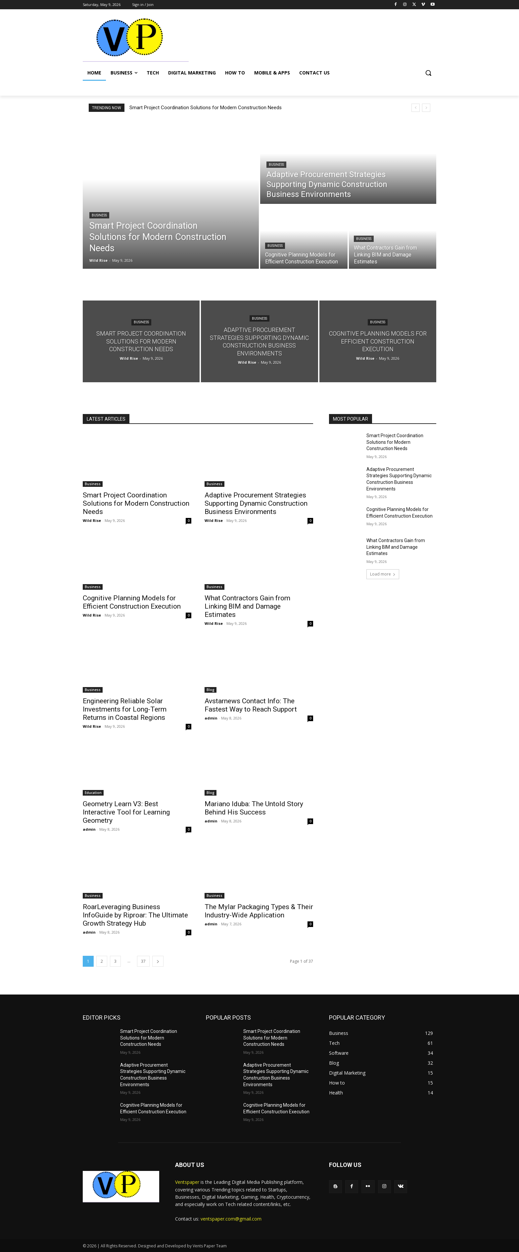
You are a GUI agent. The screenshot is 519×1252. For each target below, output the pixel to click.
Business (99, 215)
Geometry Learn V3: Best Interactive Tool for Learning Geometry (126, 812)
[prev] (415, 108)
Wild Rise (92, 520)
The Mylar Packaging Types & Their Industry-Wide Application (259, 911)
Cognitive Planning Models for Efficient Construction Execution (132, 602)
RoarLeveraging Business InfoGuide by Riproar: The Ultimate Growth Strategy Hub (135, 915)
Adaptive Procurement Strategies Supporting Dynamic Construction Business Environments (256, 503)
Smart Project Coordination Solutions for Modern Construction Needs (205, 108)
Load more (383, 574)
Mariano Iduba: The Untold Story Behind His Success (254, 808)
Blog (210, 689)
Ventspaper (187, 1182)
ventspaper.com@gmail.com (231, 1219)
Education (93, 792)
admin (211, 718)
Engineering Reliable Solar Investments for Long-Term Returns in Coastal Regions (124, 709)
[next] (426, 108)
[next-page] (158, 961)
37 (143, 961)
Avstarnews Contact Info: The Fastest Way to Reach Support (251, 705)
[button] (428, 73)
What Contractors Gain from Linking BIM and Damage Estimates (247, 606)
